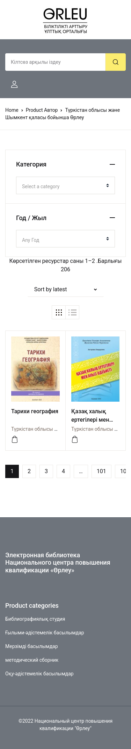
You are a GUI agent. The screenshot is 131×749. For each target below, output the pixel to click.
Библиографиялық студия (35, 619)
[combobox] (65, 185)
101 (101, 471)
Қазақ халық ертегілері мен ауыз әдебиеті (90, 419)
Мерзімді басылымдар (31, 646)
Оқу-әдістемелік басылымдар (39, 673)
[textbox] (62, 186)
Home (12, 110)
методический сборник (31, 660)
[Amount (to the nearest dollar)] (55, 62)
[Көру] (14, 439)
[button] (11, 84)
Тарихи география (34, 411)
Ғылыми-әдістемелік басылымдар (44, 632)
